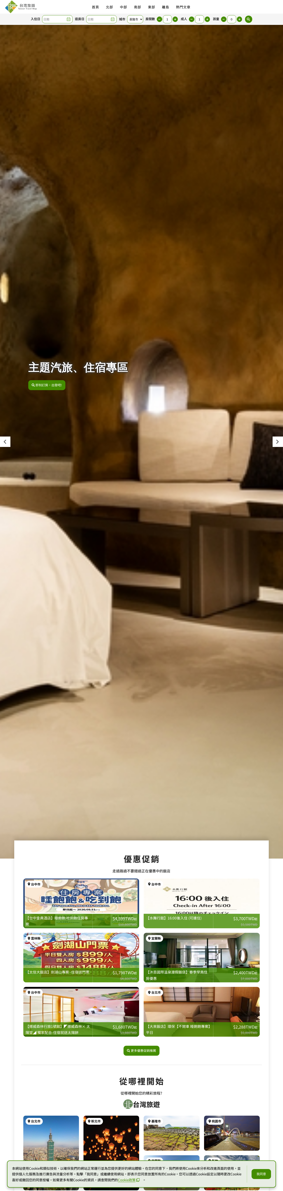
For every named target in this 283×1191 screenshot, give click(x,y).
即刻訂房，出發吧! (47, 385)
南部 (137, 7)
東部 (151, 7)
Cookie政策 (129, 1179)
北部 (109, 7)
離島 (165, 7)
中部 (123, 7)
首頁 (95, 7)
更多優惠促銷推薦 (141, 1127)
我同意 (261, 1174)
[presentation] (5, 442)
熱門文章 (183, 7)
